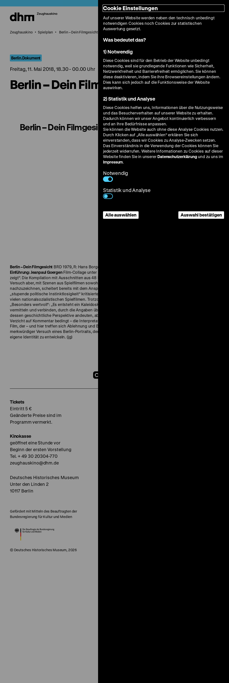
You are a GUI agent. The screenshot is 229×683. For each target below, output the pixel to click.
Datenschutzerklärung (177, 156)
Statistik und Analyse (127, 193)
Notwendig (115, 176)
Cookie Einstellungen (130, 8)
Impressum (113, 162)
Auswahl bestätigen (201, 214)
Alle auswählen (120, 214)
